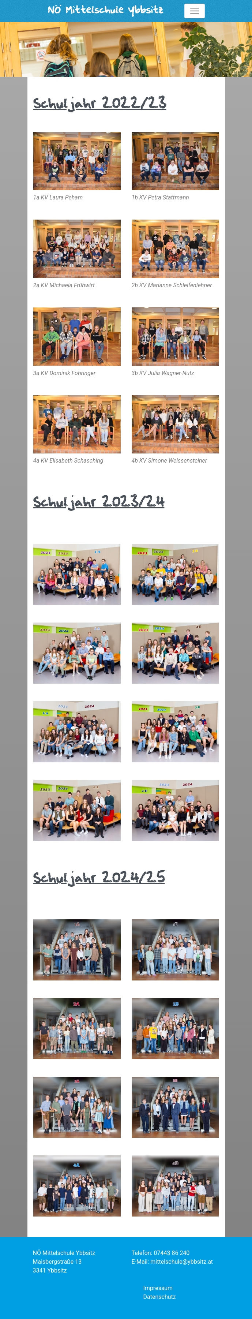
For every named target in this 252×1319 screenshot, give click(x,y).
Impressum (158, 1288)
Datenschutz (159, 1296)
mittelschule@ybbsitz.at (181, 1261)
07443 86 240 (172, 1252)
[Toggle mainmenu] (194, 11)
